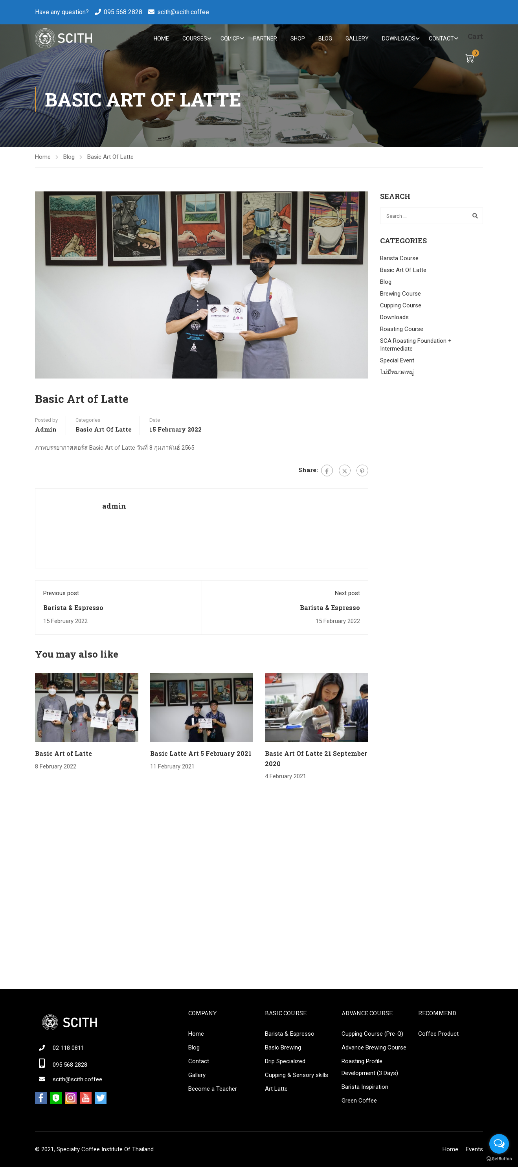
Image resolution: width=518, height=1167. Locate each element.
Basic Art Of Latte (110, 157)
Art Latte (276, 1088)
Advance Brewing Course (374, 1047)
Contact (441, 38)
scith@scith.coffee (183, 12)
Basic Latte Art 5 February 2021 (201, 754)
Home (161, 38)
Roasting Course (401, 329)
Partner (265, 38)
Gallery (357, 38)
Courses (194, 38)
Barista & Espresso (73, 608)
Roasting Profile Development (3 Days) (370, 1067)
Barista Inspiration (365, 1086)
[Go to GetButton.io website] (499, 1158)
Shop (297, 38)
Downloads (398, 38)
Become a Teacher (212, 1088)
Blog (325, 38)
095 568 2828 (123, 12)
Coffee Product (438, 1033)
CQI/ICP (230, 38)
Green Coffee (359, 1100)
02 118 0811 (68, 1047)
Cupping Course (400, 305)
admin (46, 430)
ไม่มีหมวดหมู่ (397, 372)
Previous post (61, 593)
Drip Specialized (285, 1061)
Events (474, 1149)
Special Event (397, 360)
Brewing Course (400, 294)
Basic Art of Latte (63, 754)
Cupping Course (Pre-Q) (372, 1033)
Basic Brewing (283, 1047)
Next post (347, 593)
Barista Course (399, 258)
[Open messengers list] (499, 1144)
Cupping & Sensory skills (296, 1075)
